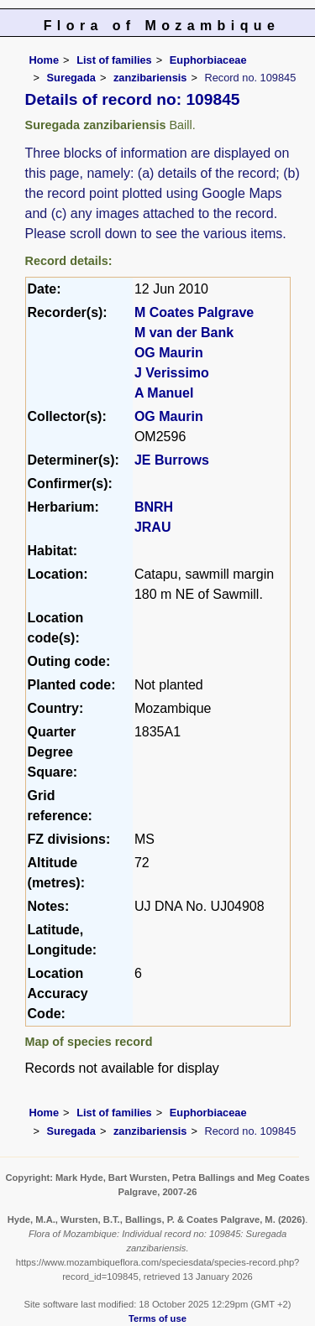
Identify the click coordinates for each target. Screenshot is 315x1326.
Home (44, 60)
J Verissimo (171, 373)
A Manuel (164, 393)
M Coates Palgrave (194, 312)
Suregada (71, 77)
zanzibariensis (149, 77)
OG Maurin (168, 353)
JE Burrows (171, 460)
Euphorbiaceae (208, 60)
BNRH (153, 507)
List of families (114, 60)
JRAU (152, 527)
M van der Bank (184, 332)
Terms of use (157, 1318)
